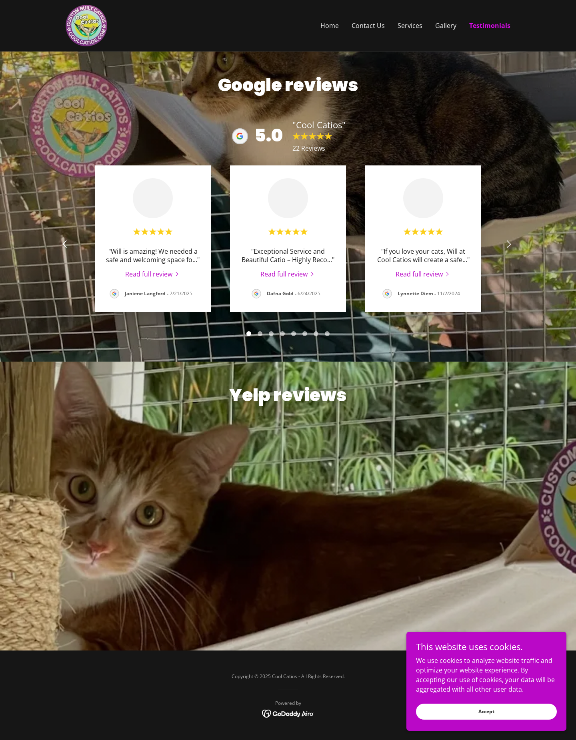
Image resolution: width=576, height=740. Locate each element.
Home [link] (329, 25)
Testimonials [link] (489, 25)
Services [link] (410, 25)
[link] (86, 24)
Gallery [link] (445, 25)
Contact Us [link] (368, 25)
